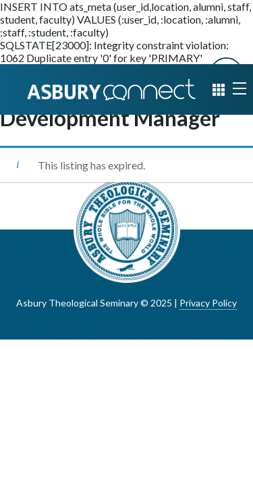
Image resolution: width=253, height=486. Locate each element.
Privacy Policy (208, 302)
